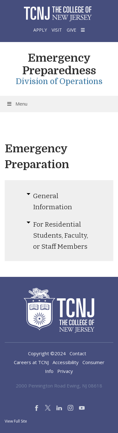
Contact (78, 353)
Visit (57, 30)
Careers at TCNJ (31, 362)
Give (71, 30)
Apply (40, 30)
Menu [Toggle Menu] (16, 104)
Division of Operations (59, 81)
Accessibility (66, 362)
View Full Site (16, 421)
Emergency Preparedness (59, 64)
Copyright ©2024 (47, 353)
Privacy (65, 371)
